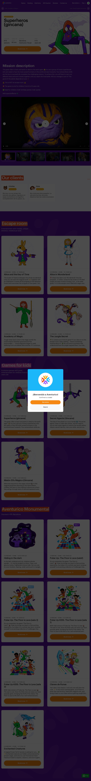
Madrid (45, 407)
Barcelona (45, 402)
